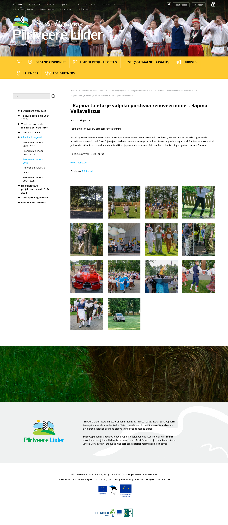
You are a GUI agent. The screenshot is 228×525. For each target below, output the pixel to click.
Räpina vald (88, 171)
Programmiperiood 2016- (33, 161)
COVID (26, 172)
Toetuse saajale (30, 132)
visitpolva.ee (66, 9)
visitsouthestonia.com (23, 9)
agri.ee (63, 4)
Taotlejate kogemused (34, 197)
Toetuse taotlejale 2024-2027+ (35, 117)
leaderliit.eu (35, 4)
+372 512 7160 (97, 479)
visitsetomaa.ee (46, 9)
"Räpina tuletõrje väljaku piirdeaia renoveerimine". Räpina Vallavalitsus (101, 95)
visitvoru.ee (83, 9)
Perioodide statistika (34, 167)
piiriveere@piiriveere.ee (144, 474)
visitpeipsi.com (109, 4)
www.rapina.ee (78, 162)
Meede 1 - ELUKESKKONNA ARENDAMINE (176, 90)
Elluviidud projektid (32, 137)
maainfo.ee (91, 4)
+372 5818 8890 (160, 479)
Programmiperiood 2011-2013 (33, 152)
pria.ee (76, 4)
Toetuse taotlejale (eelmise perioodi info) (34, 125)
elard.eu (50, 4)
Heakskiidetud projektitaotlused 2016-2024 (35, 189)
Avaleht (73, 90)
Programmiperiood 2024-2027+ (33, 179)
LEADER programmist (33, 110)
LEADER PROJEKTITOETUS (93, 90)
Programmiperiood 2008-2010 (33, 144)
